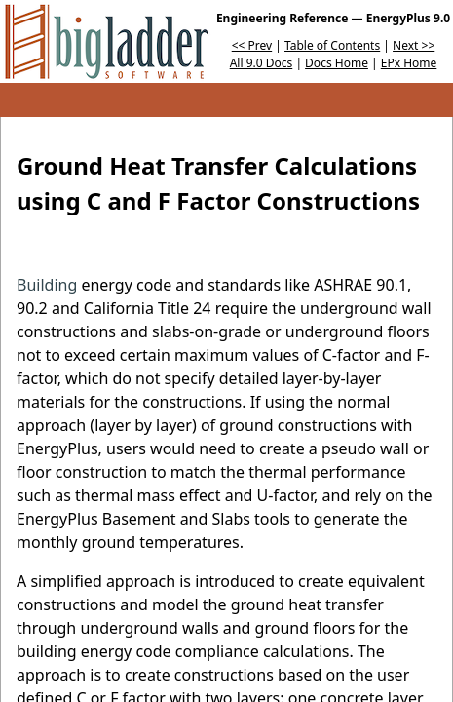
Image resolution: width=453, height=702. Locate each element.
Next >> (413, 45)
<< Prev (252, 45)
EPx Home (409, 63)
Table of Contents (332, 45)
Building (47, 284)
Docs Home (336, 63)
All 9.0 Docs (261, 63)
